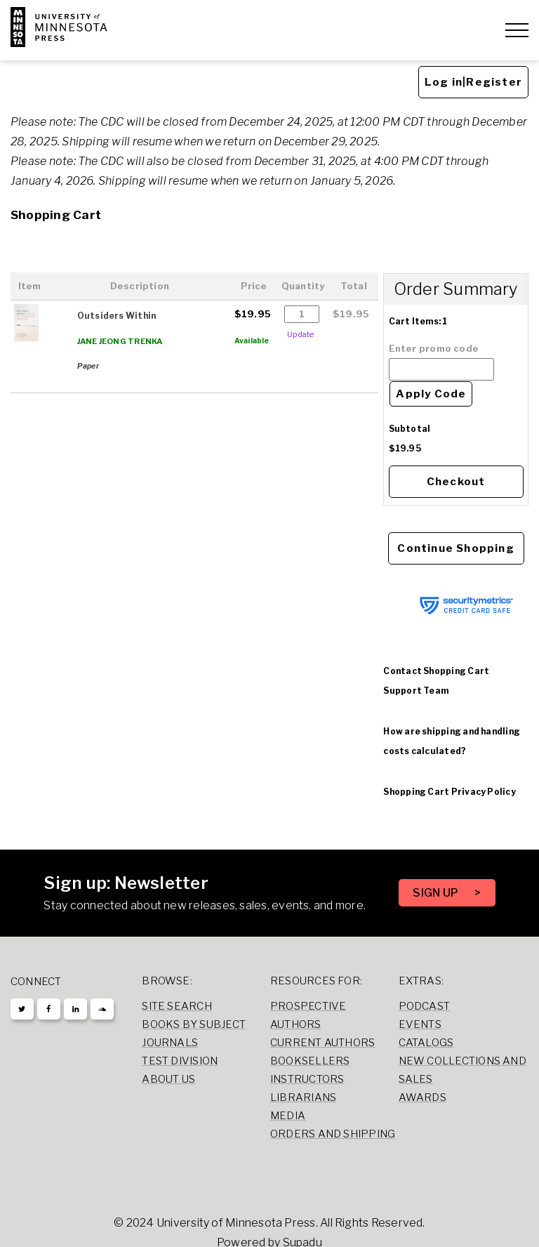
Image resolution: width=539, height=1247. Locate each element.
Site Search (177, 1006)
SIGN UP (436, 892)
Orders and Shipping (332, 1134)
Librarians (303, 1097)
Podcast (425, 1006)
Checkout (456, 481)
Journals (170, 1042)
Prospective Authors (308, 1015)
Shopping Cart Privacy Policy (449, 791)
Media (287, 1115)
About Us (168, 1079)
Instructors (307, 1079)
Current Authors (322, 1042)
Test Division (180, 1061)
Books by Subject (194, 1024)
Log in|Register (473, 82)
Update (300, 334)
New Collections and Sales (462, 1070)
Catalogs (426, 1042)
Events (420, 1024)
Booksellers (310, 1061)
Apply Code (431, 394)
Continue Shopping (455, 548)
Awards (422, 1097)
